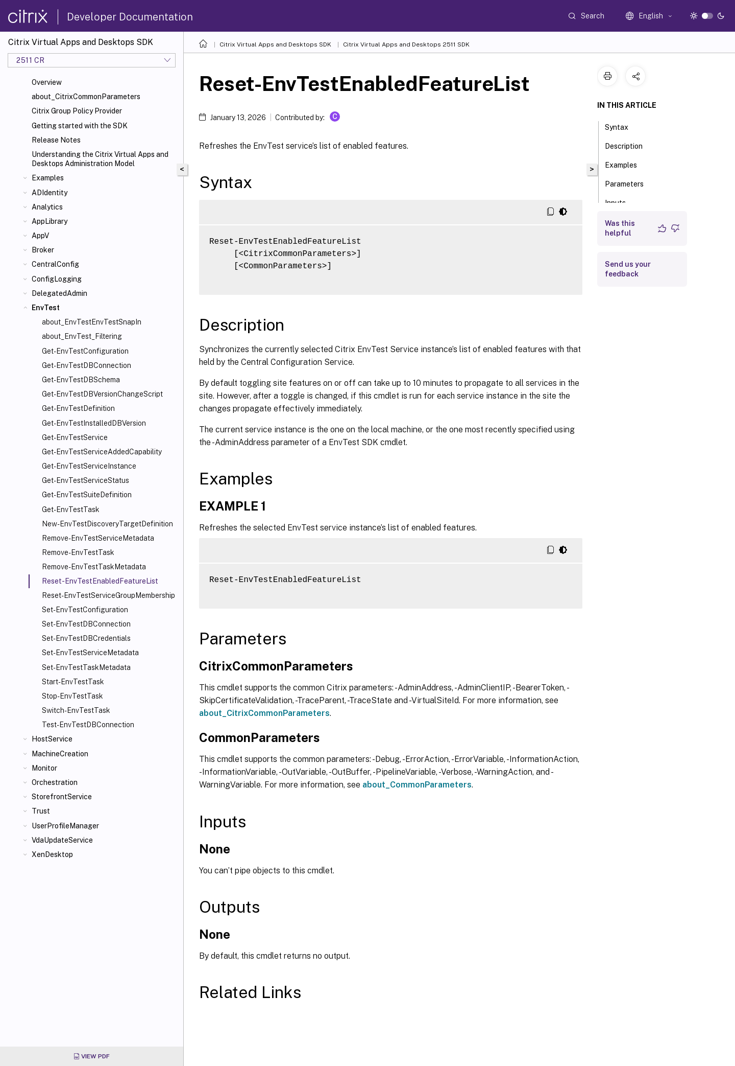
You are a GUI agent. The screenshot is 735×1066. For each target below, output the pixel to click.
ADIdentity (49, 193)
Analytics (47, 207)
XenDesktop (52, 854)
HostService (52, 739)
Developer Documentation (130, 17)
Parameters (630, 183)
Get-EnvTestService (75, 437)
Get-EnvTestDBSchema (81, 380)
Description (629, 145)
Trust (41, 811)
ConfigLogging (57, 279)
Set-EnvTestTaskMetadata (86, 667)
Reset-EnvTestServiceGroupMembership (108, 595)
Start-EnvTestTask (73, 682)
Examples (48, 178)
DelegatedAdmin (59, 293)
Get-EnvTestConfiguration (85, 351)
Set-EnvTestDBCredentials (86, 638)
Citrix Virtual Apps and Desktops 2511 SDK (406, 44)
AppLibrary (49, 221)
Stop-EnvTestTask (72, 696)
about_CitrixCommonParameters (86, 96)
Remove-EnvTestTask (78, 552)
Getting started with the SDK (80, 126)
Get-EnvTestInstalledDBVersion (94, 423)
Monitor (44, 768)
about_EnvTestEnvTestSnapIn (91, 322)
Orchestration (55, 782)
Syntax (622, 126)
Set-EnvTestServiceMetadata (90, 652)
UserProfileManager (65, 826)
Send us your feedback (628, 269)
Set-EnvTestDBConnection (86, 624)
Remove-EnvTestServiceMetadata (98, 538)
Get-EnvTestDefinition (78, 408)
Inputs (621, 202)
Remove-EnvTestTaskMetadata (94, 567)
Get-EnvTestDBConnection (86, 365)
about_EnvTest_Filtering (82, 336)
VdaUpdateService (62, 840)
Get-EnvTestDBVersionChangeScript (102, 394)
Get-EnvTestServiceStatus (85, 480)
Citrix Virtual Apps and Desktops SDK (275, 44)
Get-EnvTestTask (71, 509)
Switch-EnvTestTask (76, 710)
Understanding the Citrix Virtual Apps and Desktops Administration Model (100, 159)
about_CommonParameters (417, 785)
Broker (43, 250)
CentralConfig (55, 264)
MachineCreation (60, 754)
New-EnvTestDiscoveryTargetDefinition (107, 524)
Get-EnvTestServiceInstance (89, 466)
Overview (47, 82)
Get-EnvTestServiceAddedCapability (102, 452)
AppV (40, 235)
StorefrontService (62, 797)
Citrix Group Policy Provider (77, 111)
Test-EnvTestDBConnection (88, 725)
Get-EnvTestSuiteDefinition (87, 495)
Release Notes (56, 140)
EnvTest (46, 308)
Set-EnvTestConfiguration (85, 610)
